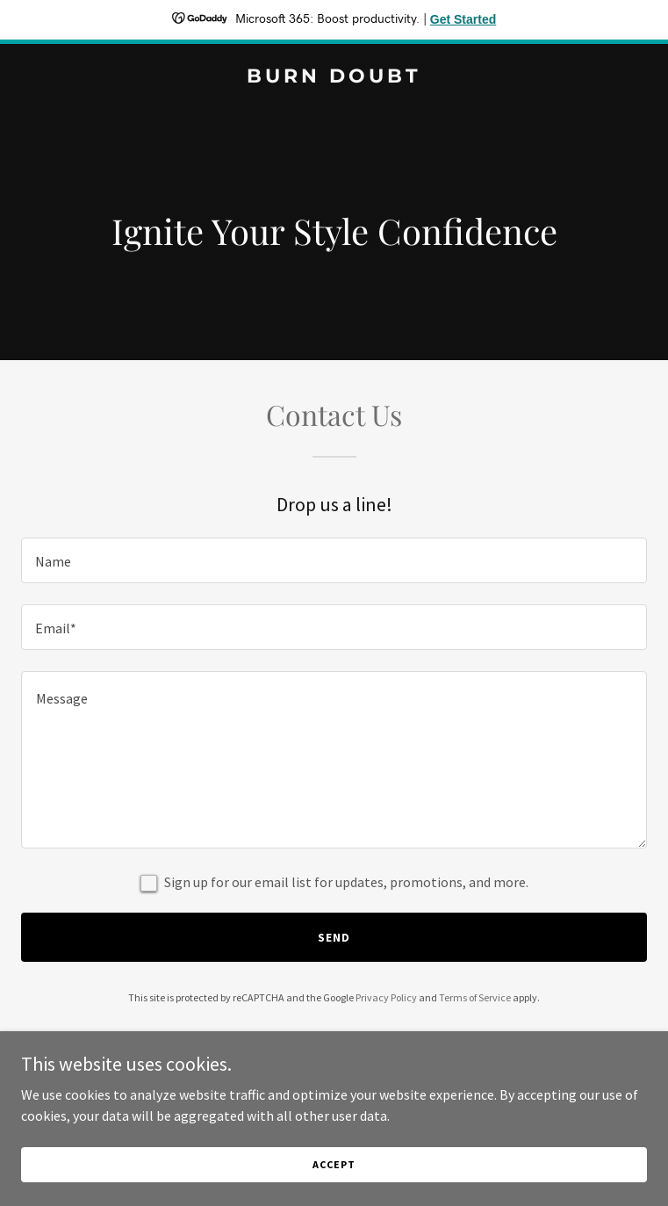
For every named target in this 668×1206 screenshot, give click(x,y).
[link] (334, 77)
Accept (333, 1164)
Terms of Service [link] (475, 997)
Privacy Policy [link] (386, 997)
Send (334, 937)
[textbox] (334, 560)
